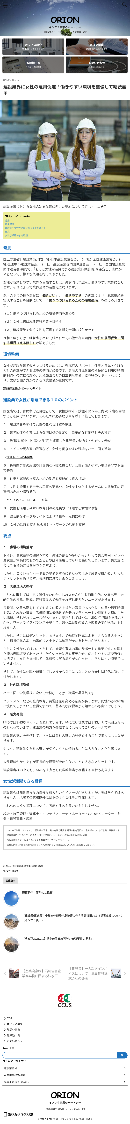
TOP (9, 1018)
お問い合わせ (15, 1041)
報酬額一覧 (13, 1035)
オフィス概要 (15, 1023)
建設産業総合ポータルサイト (24, 388)
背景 (7, 220)
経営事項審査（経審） (34, 865)
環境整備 (9, 224)
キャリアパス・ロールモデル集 (29, 499)
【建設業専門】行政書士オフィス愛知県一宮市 (65, 1109)
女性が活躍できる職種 (16, 235)
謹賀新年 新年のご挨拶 (38, 892)
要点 (7, 231)
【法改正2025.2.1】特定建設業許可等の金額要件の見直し (60, 938)
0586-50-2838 (18, 1114)
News (8, 865)
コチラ (103, 206)
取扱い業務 (13, 1029)
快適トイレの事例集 (21, 456)
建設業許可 (18, 865)
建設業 (15, 870)
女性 (8, 870)
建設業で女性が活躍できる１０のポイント (26, 227)
